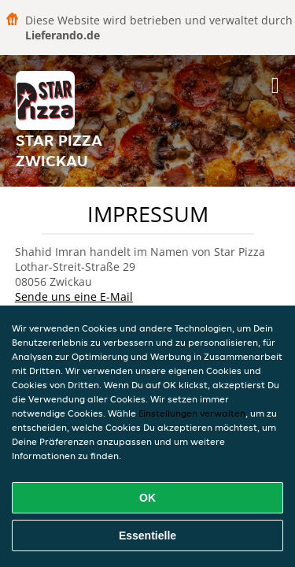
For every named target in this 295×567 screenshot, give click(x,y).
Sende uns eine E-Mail (74, 296)
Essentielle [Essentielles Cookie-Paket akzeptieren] (147, 535)
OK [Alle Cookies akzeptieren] (147, 497)
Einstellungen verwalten (191, 413)
